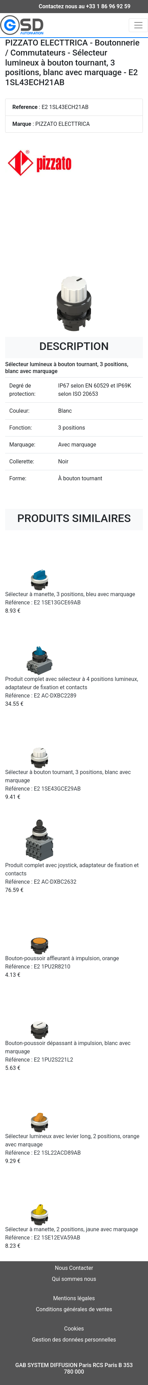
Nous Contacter (74, 1268)
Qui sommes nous (74, 1279)
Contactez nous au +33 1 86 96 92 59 (84, 6)
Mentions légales (74, 1298)
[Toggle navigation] (138, 25)
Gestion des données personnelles (74, 1339)
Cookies (74, 1328)
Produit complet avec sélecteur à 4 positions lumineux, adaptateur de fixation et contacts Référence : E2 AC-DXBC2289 (71, 687)
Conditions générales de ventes (74, 1309)
